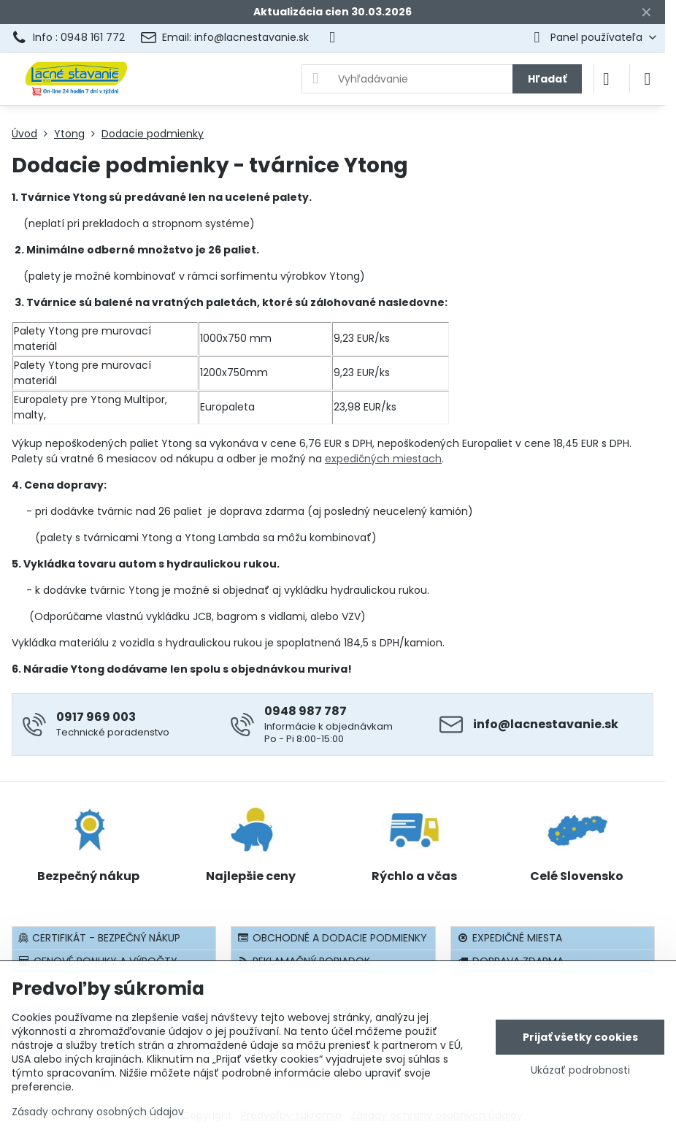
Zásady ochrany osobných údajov (98, 1111)
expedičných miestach (383, 458)
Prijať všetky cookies (580, 1037)
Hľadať (547, 79)
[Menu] (647, 78)
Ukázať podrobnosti (580, 1070)
